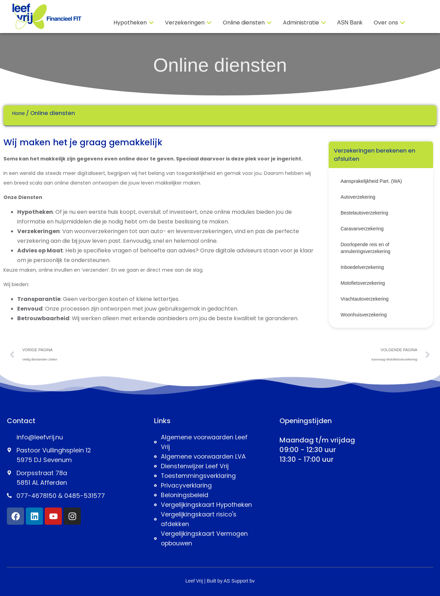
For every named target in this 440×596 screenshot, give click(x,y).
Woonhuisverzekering (364, 314)
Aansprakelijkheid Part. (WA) (371, 181)
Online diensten (220, 65)
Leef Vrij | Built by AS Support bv (220, 581)
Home (18, 113)
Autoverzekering (358, 197)
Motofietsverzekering (363, 283)
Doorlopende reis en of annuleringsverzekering (365, 248)
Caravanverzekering (362, 228)
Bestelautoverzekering (364, 213)
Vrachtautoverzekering (365, 299)
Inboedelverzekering (362, 267)
